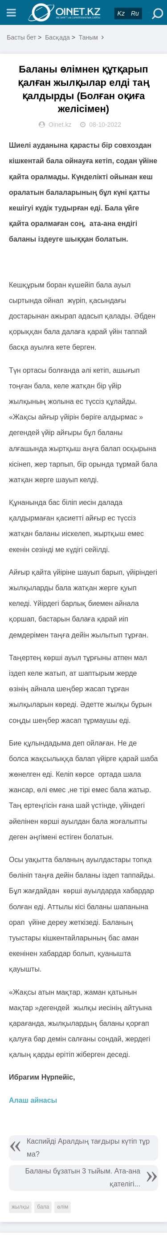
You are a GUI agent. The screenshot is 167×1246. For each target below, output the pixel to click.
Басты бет (21, 37)
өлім (62, 1207)
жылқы (20, 1207)
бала (43, 1207)
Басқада (57, 37)
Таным (88, 37)
